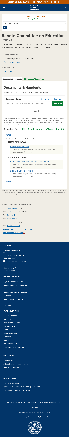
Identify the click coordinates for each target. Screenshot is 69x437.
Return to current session (48, 2)
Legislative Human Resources (15, 285)
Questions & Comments (12, 387)
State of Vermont (10, 316)
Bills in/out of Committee (34, 79)
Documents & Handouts (12, 79)
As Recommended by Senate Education (31, 162)
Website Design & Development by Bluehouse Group (34, 417)
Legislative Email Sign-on (13, 282)
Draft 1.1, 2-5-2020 (21, 171)
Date (16, 129)
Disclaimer (7, 306)
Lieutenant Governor (11, 323)
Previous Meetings (11, 62)
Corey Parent (12, 222)
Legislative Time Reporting (14, 289)
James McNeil (12, 219)
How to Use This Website (13, 299)
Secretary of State (10, 333)
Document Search (34, 99)
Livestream (8, 71)
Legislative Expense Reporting (15, 292)
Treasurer (7, 337)
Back (8, 134)
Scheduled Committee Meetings (16, 364)
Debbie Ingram (12, 211)
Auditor (6, 330)
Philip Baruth (12, 208)
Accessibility (28, 390)
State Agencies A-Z (11, 344)
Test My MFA (8, 296)
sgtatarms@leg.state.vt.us (14, 261)
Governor (7, 319)
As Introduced (19, 146)
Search (58, 103)
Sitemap (6, 383)
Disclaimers (15, 383)
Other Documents (35, 129)
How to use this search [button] (52, 99)
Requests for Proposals (12, 390)
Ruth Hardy (11, 215)
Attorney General (10, 326)
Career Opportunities (31, 387)
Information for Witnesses (14, 233)
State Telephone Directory (13, 347)
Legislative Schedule (11, 367)
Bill (23, 129)
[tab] (12, 79)
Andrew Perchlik (13, 226)
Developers (34, 408)
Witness (49, 129)
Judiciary (7, 340)
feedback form (46, 402)
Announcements (9, 360)
